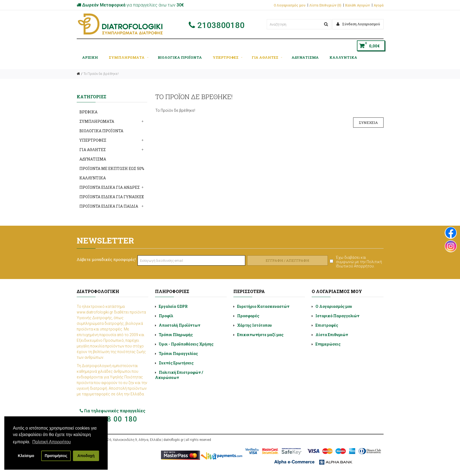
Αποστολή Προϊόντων (179, 325)
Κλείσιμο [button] (26, 456)
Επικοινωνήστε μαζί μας (260, 334)
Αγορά (379, 5)
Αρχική (90, 57)
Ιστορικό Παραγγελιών (337, 315)
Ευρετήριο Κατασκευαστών (263, 306)
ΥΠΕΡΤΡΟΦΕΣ (228, 57)
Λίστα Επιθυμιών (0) (325, 5)
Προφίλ (166, 315)
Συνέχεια (368, 122)
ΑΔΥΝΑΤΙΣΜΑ (305, 57)
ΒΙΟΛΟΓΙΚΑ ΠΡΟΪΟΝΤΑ (180, 57)
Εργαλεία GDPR (173, 306)
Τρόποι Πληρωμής (176, 334)
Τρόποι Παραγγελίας (178, 353)
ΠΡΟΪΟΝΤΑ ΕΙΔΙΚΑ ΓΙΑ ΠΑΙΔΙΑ (108, 206)
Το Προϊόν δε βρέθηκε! (101, 74)
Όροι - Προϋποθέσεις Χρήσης (186, 344)
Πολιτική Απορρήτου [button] (51, 442)
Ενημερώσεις (327, 344)
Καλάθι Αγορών (357, 5)
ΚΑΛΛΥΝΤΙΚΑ (343, 57)
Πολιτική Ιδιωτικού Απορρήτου (359, 264)
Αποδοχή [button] (85, 456)
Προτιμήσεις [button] (56, 456)
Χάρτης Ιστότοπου (254, 325)
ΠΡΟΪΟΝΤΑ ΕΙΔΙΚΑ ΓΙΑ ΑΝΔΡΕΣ (109, 187)
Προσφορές (248, 315)
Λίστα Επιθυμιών (331, 334)
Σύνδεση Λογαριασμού (358, 24)
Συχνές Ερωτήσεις (176, 362)
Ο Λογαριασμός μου (290, 5)
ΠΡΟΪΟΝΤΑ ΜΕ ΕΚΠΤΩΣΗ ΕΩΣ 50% (111, 168)
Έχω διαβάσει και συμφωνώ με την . (359, 261)
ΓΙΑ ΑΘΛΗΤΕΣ (267, 57)
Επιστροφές (326, 325)
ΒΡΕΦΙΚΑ (88, 111)
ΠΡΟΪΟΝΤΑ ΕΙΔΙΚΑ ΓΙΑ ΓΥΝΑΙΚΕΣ (111, 196)
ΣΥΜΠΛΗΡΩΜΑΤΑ (129, 57)
